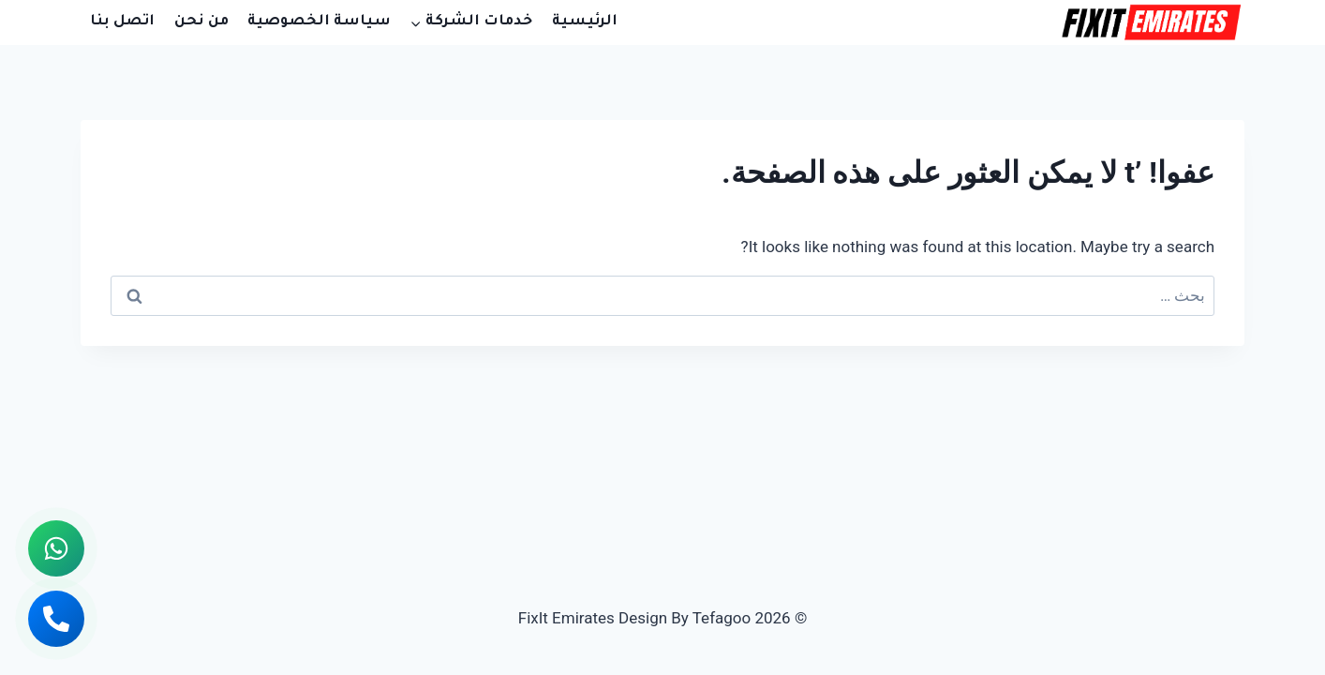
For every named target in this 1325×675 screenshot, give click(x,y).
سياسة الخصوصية (319, 22)
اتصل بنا (122, 22)
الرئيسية (585, 22)
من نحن (201, 22)
